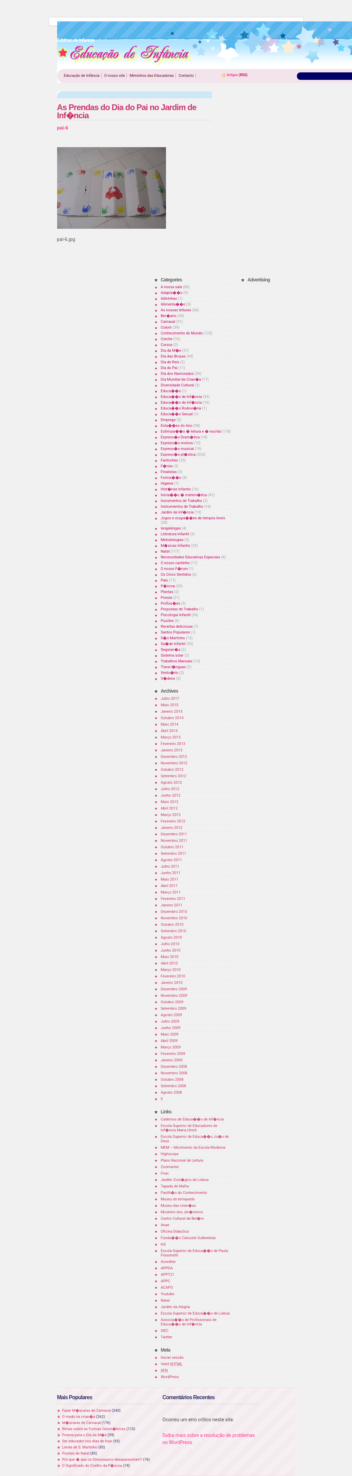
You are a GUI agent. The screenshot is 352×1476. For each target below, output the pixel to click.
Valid (172, 1364)
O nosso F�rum (174, 569)
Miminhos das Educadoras (152, 75)
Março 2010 (171, 970)
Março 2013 (171, 737)
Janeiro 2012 (172, 828)
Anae (165, 1225)
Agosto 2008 (171, 1092)
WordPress (170, 1377)
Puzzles (167, 621)
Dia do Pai (169, 368)
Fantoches (169, 460)
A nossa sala (171, 287)
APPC (165, 1281)
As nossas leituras (176, 310)
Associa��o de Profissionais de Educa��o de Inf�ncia (189, 1322)
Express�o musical (177, 449)
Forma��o (171, 477)
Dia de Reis (170, 362)
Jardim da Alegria (175, 1307)
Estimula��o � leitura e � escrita (191, 431)
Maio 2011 (170, 879)
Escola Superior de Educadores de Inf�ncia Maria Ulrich (189, 1128)
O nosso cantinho (175, 563)
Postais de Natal (75, 1453)
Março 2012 (171, 815)
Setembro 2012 (173, 776)
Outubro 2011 (172, 847)
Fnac (165, 1173)
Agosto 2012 (171, 782)
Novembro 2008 (174, 1073)
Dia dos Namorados (177, 373)
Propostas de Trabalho (179, 609)
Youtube (167, 1294)
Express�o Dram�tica (180, 437)
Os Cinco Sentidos (176, 574)
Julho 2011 (170, 866)
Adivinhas (169, 298)
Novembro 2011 (174, 840)
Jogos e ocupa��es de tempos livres (193, 518)
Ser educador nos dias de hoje (87, 1441)
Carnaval (168, 321)
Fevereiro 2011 (173, 899)
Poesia (166, 597)
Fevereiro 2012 (173, 821)
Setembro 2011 (173, 853)
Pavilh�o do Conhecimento (184, 1193)
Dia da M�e (171, 350)
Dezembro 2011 (174, 834)
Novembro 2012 (174, 763)
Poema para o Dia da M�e (84, 1435)
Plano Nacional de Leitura (182, 1160)
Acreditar (168, 1262)
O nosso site (114, 75)
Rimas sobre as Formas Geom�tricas (93, 1429)
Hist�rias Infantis (176, 489)
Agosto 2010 (171, 937)
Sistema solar (172, 655)
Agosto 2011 (171, 860)
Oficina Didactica (175, 1231)
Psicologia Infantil (176, 615)
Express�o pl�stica (178, 454)
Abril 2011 (169, 886)
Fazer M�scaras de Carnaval (86, 1410)
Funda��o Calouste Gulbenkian (188, 1238)
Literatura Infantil (175, 534)
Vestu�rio (170, 673)
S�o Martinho (173, 638)
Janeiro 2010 (172, 982)
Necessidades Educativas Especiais (190, 557)
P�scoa (168, 586)
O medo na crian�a (78, 1416)
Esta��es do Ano (176, 425)
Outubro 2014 (172, 718)
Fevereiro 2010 (173, 976)
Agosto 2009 (171, 1015)
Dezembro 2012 (174, 756)
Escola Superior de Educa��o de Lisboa (195, 1313)
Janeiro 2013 (172, 750)
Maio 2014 (170, 724)
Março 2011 (171, 892)
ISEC (165, 1331)
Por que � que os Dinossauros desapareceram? (102, 1459)
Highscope (170, 1154)
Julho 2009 (170, 1021)
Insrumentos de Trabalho (181, 501)
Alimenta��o (173, 304)
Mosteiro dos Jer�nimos (182, 1212)
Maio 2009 (170, 1034)
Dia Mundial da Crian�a (181, 379)
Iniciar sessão (172, 1357)
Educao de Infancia (124, 54)
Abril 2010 (169, 963)
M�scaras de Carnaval (81, 1423)
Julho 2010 (170, 944)
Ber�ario (169, 316)
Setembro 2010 (173, 931)
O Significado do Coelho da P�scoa (92, 1465)
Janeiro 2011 (172, 905)
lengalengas (171, 528)
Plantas (167, 592)
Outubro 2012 (172, 769)
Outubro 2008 (172, 1079)
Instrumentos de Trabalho (182, 506)
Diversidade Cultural (177, 385)
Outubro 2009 (172, 1002)
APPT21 (167, 1274)
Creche (166, 339)
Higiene (167, 483)
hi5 (163, 1244)
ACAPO (167, 1287)
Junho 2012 (171, 795)
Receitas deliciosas (177, 626)
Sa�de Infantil (173, 644)
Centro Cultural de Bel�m (182, 1218)
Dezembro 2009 (174, 989)
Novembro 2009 (174, 995)
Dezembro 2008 (174, 1066)
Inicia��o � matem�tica (184, 495)
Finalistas (169, 472)
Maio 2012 (170, 802)
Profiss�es (170, 603)
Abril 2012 (169, 808)
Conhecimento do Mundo (182, 333)
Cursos (167, 345)
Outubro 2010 (172, 924)
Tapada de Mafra (175, 1186)
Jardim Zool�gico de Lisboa (185, 1180)
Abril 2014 (169, 731)
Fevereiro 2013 (173, 744)
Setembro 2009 (173, 1008)
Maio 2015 (170, 705)
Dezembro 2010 (174, 911)
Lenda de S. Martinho (80, 1447)
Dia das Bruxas (173, 356)
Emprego (168, 420)
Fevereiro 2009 (173, 1054)
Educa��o (171, 391)
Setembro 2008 (173, 1086)
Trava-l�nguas (173, 667)
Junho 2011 (171, 873)
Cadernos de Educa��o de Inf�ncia (192, 1119)
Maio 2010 (170, 957)
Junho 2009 (171, 1028)
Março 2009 (171, 1047)
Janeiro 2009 (172, 1060)
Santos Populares (175, 632)
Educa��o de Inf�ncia (181, 397)
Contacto (186, 75)
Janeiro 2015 (172, 711)
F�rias (167, 466)
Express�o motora (177, 443)
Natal (165, 551)
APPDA (167, 1268)
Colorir (166, 327)
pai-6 (62, 128)
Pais (164, 580)
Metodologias (172, 540)
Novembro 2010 (174, 918)
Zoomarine (170, 1167)
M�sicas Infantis (175, 545)
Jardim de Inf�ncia (177, 512)
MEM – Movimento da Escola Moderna (193, 1147)
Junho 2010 (171, 950)
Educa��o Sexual (177, 414)
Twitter (166, 1337)
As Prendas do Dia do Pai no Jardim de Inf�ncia (127, 111)
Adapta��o (172, 293)
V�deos (168, 678)
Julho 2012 (170, 789)
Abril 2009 (169, 1041)
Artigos (232, 75)
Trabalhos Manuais (176, 661)
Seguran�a (170, 649)
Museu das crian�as (178, 1205)
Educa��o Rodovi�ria (181, 408)
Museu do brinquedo (178, 1199)
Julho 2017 (170, 698)
